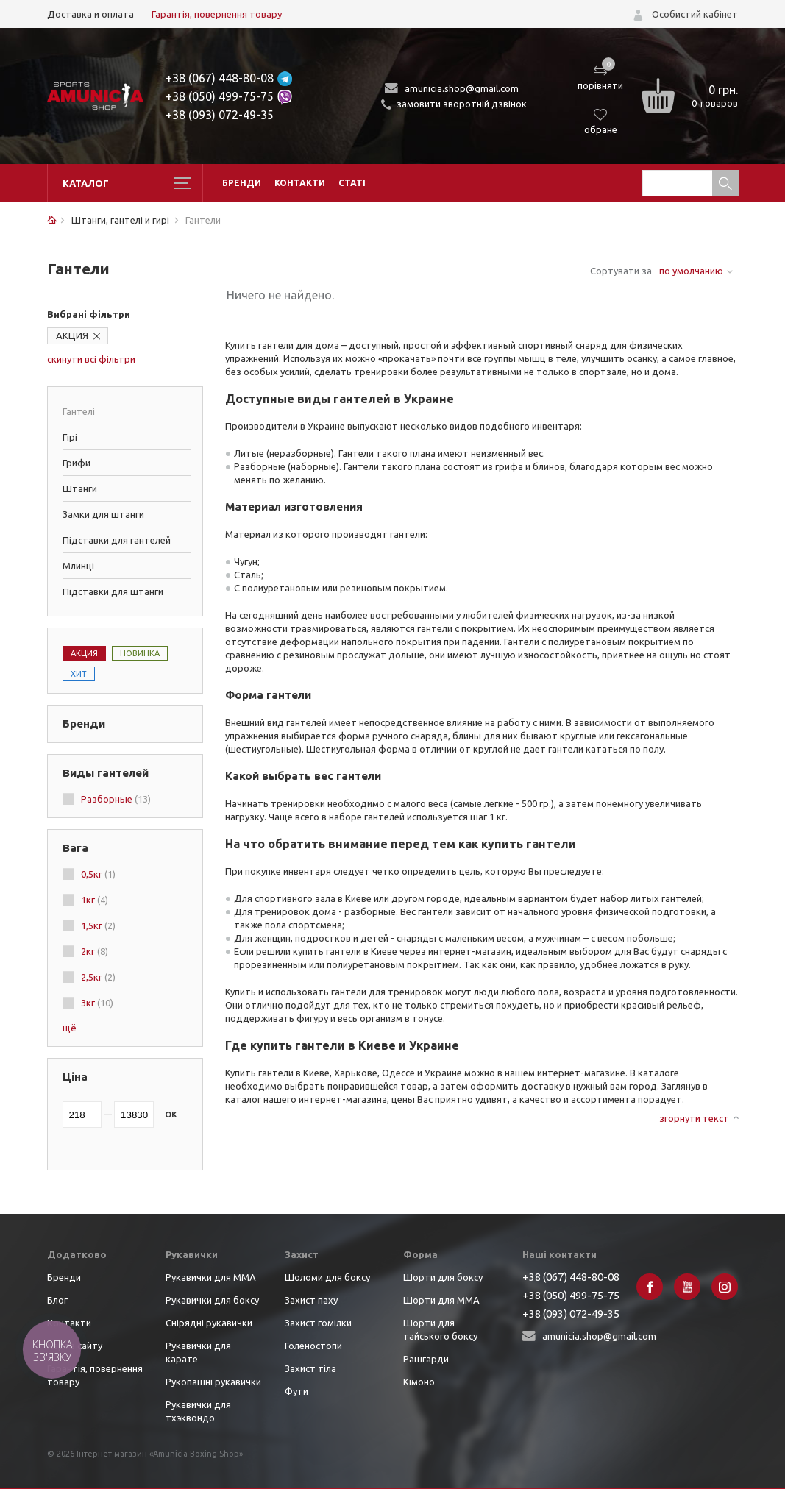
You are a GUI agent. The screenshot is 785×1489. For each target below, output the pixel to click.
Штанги (80, 488)
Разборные (116, 799)
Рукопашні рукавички (213, 1381)
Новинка (140, 653)
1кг (94, 899)
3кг (97, 1002)
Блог (57, 1300)
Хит (79, 673)
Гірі (70, 437)
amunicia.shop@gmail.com (462, 88)
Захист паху (311, 1300)
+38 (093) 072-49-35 (220, 114)
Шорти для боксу (443, 1277)
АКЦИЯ (72, 335)
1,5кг (98, 925)
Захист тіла (310, 1368)
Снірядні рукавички (209, 1323)
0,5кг (98, 874)
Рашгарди (426, 1359)
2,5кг (98, 977)
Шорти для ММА (441, 1300)
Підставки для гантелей (117, 540)
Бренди (241, 183)
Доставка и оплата (90, 14)
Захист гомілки (318, 1323)
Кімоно (419, 1381)
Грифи (76, 463)
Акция (84, 653)
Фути (296, 1391)
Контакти (299, 183)
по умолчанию (691, 271)
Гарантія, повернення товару (217, 14)
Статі (352, 183)
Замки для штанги (103, 514)
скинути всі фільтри (91, 359)
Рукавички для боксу (212, 1300)
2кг (94, 951)
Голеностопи (313, 1345)
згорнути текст (694, 1118)
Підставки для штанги (113, 591)
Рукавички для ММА (211, 1277)
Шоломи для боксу (327, 1277)
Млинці (78, 566)
